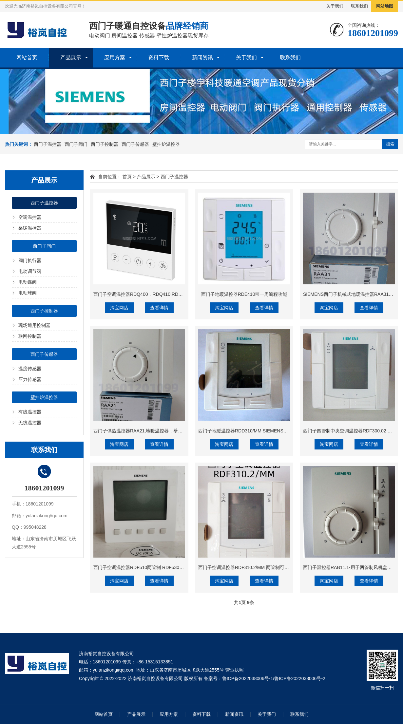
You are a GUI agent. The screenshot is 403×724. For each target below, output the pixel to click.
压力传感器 (29, 379)
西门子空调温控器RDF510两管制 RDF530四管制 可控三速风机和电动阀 (166, 567)
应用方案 (114, 57)
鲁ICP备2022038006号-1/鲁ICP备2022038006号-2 (273, 678)
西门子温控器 (47, 144)
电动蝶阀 (27, 282)
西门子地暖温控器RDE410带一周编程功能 (244, 294)
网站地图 (384, 6)
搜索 (390, 144)
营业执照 (234, 670)
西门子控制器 (104, 144)
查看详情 (159, 307)
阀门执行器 (29, 260)
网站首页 (26, 57)
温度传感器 (29, 368)
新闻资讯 (202, 57)
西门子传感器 (135, 144)
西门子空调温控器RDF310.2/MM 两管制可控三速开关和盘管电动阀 (266, 567)
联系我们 (359, 6)
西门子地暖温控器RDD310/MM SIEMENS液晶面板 (250, 430)
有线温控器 (29, 411)
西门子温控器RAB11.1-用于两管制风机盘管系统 (352, 567)
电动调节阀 (29, 271)
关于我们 (334, 6)
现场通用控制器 (34, 325)
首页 (127, 176)
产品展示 (70, 57)
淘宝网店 (119, 307)
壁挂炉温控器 (166, 144)
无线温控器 (29, 422)
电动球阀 (27, 292)
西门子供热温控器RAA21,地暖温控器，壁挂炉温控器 (147, 430)
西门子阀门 (76, 144)
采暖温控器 (29, 228)
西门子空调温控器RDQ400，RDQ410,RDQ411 (141, 294)
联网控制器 (29, 336)
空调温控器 (29, 217)
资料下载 (158, 57)
